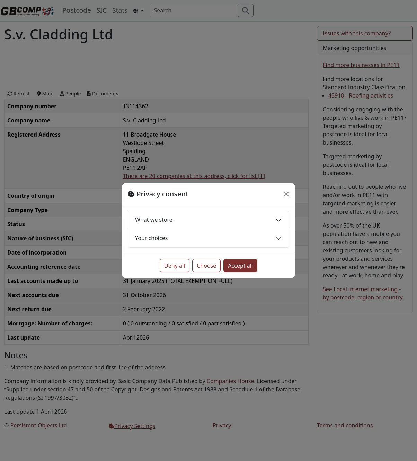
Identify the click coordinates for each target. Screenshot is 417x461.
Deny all (174, 265)
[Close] (286, 194)
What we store (153, 219)
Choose (206, 265)
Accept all (240, 265)
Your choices (151, 238)
